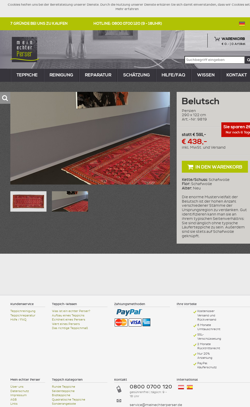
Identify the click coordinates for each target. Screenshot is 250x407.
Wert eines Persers (66, 324)
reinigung (61, 75)
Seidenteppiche (63, 391)
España (190, 387)
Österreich (181, 387)
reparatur (98, 75)
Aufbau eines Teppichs (68, 315)
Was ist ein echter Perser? (71, 311)
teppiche (27, 75)
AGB (13, 399)
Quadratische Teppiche (68, 399)
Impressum (18, 395)
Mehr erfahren (127, 9)
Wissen (206, 75)
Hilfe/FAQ (173, 75)
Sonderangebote (64, 403)
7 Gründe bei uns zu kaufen (39, 23)
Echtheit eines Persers (68, 319)
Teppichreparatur (22, 315)
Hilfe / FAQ (18, 319)
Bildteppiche (61, 395)
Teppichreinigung (22, 311)
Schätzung (136, 75)
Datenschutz (19, 391)
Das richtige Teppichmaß (70, 328)
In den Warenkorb (215, 167)
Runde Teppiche (63, 386)
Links (14, 403)
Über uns (17, 386)
